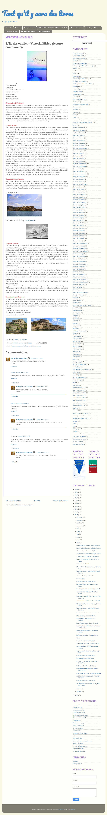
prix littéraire (76, 367)
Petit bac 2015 (77, 336)
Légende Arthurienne (79, 130)
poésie (75, 359)
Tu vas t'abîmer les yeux (80, 746)
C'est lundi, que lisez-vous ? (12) (85, 551)
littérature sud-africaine (79, 279)
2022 (76, 495)
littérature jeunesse (78, 241)
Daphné (75, 102)
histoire (75, 125)
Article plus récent (13, 500)
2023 (76, 492)
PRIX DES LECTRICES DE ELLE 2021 (53, 28)
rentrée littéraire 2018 (79, 395)
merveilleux (76, 308)
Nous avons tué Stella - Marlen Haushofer (88, 673)
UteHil (61, 809)
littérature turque (78, 290)
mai (78, 537)
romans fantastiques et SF (80, 413)
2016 (76, 512)
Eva (20, 339)
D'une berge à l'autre (79, 712)
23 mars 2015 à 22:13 (42, 419)
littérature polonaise (78, 269)
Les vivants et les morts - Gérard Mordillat (88, 589)
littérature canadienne (79, 176)
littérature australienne (79, 163)
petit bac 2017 (77, 341)
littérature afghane (78, 135)
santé (74, 423)
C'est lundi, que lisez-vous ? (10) (85, 615)
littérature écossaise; (79, 192)
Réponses (16, 382)
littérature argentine (78, 158)
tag (74, 426)
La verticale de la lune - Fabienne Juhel (87, 643)
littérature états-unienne (80, 202)
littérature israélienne (79, 233)
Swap (78, 638)
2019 (76, 503)
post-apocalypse (77, 362)
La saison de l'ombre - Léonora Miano (87, 613)
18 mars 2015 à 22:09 (36, 358)
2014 (76, 695)
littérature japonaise (78, 238)
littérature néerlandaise (79, 248)
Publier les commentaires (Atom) (23, 505)
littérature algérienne (79, 140)
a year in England (78, 55)
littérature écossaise (78, 189)
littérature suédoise (78, 284)
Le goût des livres (78, 728)
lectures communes (17, 346)
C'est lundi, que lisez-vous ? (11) (85, 581)
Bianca (15, 339)
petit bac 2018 (77, 344)
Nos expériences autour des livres (82, 741)
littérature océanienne (79, 259)
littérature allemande (79, 143)
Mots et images (77, 763)
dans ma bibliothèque (79, 99)
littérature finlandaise (79, 207)
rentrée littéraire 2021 (79, 403)
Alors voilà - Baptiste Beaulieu (85, 576)
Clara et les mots (78, 707)
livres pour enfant (78, 295)
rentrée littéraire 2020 (79, 400)
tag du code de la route (83, 564)
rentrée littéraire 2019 (79, 398)
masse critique (77, 300)
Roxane (75, 421)
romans (39, 346)
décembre (80, 517)
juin (78, 534)
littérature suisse (77, 287)
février (79, 689)
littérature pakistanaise (79, 261)
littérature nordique (78, 254)
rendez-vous (76, 385)
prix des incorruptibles (79, 364)
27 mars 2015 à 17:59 (42, 452)
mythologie (76, 318)
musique (75, 315)
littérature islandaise (79, 230)
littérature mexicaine (79, 246)
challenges (76, 86)
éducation (75, 112)
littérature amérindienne (80, 148)
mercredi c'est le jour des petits (82, 305)
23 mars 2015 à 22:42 (24, 436)
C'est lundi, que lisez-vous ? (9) (85, 655)
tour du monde (77, 434)
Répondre (14, 366)
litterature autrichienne (79, 166)
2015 (76, 515)
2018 (76, 506)
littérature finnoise (78, 210)
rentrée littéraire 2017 (79, 393)
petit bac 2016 (77, 338)
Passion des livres (78, 743)
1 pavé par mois (30, 220)
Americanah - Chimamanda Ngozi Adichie (88, 553)
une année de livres (78, 444)
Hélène (24, 339)
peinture (75, 333)
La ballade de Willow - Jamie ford (86, 666)
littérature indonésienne (80, 223)
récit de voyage (77, 380)
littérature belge (77, 169)
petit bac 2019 (77, 346)
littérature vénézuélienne (80, 292)
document (76, 107)
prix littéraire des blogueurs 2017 (82, 369)
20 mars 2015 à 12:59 (22, 372)
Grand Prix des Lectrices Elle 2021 (83, 122)
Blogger (72, 809)
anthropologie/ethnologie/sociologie (83, 66)
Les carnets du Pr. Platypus (81, 733)
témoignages (76, 429)
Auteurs (17, 28)
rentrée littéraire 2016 (79, 390)
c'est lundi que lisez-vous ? (80, 78)
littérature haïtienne (78, 215)
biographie (76, 76)
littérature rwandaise (79, 274)
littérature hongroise (79, 218)
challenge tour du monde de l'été (82, 84)
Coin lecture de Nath (79, 710)
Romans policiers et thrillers (81, 418)
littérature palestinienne (80, 264)
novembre (80, 520)
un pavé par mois (78, 441)
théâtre (75, 431)
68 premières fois (76, 28)
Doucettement (77, 720)
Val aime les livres (78, 748)
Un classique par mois (79, 439)
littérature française (78, 212)
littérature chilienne (78, 179)
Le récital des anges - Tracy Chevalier (87, 623)
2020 (76, 500)
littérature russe (77, 271)
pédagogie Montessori (79, 331)
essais (74, 117)
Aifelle (13, 372)
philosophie (76, 354)
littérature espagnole (79, 197)
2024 (76, 489)
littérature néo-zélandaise (80, 251)
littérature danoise (78, 187)
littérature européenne (79, 205)
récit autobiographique (79, 377)
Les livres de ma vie (79, 133)
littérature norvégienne (79, 256)
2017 (76, 509)
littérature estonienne (79, 199)
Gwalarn (75, 761)
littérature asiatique (78, 161)
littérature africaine (78, 138)
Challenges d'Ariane (93, 28)
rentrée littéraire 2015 (79, 387)
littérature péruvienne (79, 266)
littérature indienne (78, 220)
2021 (76, 498)
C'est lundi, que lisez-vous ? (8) (85, 680)
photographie (76, 356)
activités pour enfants (79, 58)
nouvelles (75, 320)
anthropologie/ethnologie (80, 63)
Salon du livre (80, 579)
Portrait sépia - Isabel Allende (85, 658)
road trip (75, 408)
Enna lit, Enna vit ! (78, 725)
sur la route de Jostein (79, 751)
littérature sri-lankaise (79, 277)
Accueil (8, 28)
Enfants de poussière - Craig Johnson (87, 635)
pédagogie (76, 328)
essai (74, 114)
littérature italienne (78, 235)
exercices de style (78, 120)
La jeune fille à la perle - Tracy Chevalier (88, 545)
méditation (76, 302)
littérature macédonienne (80, 243)
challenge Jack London (79, 81)
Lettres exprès (77, 736)
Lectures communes (28, 31)
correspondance (77, 91)
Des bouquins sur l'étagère (80, 715)
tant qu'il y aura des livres (19, 358)
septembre (80, 526)
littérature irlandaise (78, 228)
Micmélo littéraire (78, 738)
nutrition (75, 323)
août (78, 528)
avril (78, 540)
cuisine (75, 97)
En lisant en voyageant (79, 723)
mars (78, 542)
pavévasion (76, 326)
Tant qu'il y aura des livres (37, 13)
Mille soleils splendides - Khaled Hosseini (88, 548)
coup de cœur (77, 94)
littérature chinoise (78, 181)
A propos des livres (78, 705)
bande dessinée (77, 71)
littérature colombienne (79, 184)
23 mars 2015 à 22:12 (42, 386)
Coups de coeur (29, 28)
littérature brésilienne (79, 171)
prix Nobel (76, 372)
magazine (75, 297)
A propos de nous (44, 31)
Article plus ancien (60, 500)
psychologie (76, 375)
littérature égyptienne (79, 194)
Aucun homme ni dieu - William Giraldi (88, 601)
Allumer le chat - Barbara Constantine (87, 556)
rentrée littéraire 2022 (79, 405)
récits (74, 382)
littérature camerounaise (80, 174)
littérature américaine (30, 346)
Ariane (75, 68)
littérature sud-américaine (80, 282)
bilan (74, 73)
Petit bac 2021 (77, 351)
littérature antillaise (78, 156)
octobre (79, 523)
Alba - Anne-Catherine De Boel (85, 641)
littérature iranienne (78, 225)
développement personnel (80, 104)
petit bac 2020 (77, 349)
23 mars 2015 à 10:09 (22, 403)
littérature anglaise (78, 153)
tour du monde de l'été (79, 436)
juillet (79, 531)
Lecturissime (76, 730)
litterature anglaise (78, 151)
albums (75, 61)
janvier (79, 691)
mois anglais (76, 313)
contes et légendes (78, 89)
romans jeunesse (77, 416)
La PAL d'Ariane (12, 31)
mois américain (77, 310)
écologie (75, 109)
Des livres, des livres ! (79, 718)
